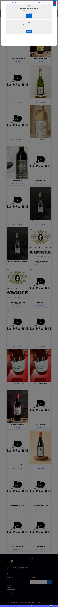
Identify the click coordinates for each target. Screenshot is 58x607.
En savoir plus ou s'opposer (45, 605)
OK (50, 605)
